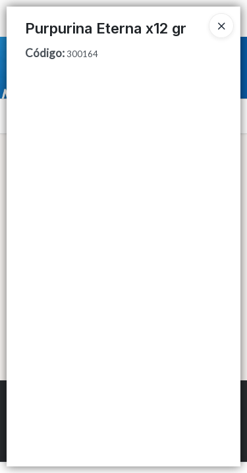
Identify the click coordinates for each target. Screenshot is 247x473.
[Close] (221, 25)
